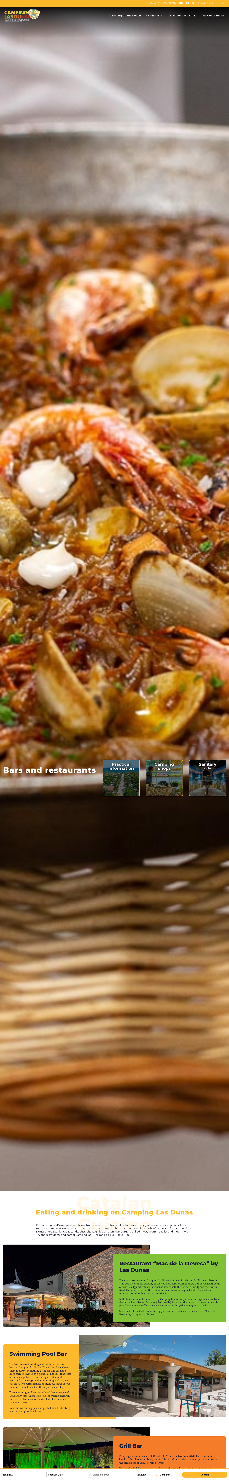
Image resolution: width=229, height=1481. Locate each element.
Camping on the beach (125, 15)
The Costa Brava (212, 15)
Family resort (154, 15)
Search (204, 1474)
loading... (8, 1474)
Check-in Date (55, 1474)
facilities (207, 766)
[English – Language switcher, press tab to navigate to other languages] (221, 3)
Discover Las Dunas (182, 15)
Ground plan (206, 3)
